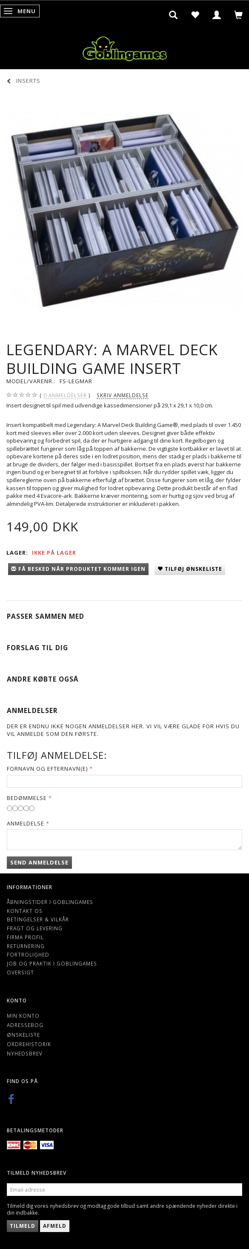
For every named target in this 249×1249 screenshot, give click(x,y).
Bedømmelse (27, 798)
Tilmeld (22, 1225)
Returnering (26, 946)
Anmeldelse (25, 823)
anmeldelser (65, 395)
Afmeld (54, 1225)
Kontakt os (25, 910)
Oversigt (20, 972)
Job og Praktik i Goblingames (52, 963)
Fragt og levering (35, 928)
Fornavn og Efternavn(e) (47, 768)
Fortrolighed (28, 954)
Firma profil (25, 937)
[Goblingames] (124, 47)
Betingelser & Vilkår (38, 919)
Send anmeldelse (39, 862)
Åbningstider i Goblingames (50, 901)
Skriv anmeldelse (123, 395)
